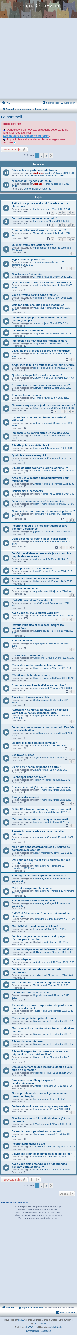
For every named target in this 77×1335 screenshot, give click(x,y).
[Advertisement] (38, 58)
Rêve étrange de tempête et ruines (34, 1018)
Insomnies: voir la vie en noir (30, 992)
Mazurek (37, 822)
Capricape (38, 643)
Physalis (37, 995)
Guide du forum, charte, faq (37, 188)
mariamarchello (41, 285)
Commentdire (40, 1134)
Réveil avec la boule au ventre (31, 675)
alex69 (36, 745)
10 (73, 411)
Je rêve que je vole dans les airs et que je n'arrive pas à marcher (38, 938)
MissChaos (39, 1073)
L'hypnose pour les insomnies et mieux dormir (42, 1153)
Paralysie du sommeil (25, 797)
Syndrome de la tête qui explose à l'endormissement (33, 1081)
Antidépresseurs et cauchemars (32, 568)
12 (64, 212)
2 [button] (41, 155)
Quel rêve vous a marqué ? (29, 455)
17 (64, 239)
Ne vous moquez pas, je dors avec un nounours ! (43, 405)
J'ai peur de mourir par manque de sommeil (40, 819)
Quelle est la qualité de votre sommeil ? (37, 375)
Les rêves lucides (23, 754)
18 (60, 225)
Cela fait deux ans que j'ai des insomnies (38, 305)
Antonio (37, 423)
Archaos (38, 173)
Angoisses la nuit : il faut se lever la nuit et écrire (43, 365)
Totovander (39, 233)
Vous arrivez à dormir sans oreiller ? (35, 294)
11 (60, 212)
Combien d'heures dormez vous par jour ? (39, 230)
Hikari (36, 504)
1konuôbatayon (41, 262)
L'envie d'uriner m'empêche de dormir (36, 767)
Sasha (36, 700)
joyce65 (37, 531)
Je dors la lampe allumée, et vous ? (34, 742)
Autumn (37, 378)
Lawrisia (37, 1109)
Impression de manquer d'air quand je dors (39, 340)
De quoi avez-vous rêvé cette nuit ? (34, 218)
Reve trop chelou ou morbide (30, 697)
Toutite (36, 985)
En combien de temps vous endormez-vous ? (41, 385)
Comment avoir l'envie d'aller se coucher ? (39, 685)
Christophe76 (40, 658)
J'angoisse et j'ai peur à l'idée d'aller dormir (40, 538)
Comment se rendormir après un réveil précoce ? (43, 511)
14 (73, 212)
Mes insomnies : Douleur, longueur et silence (41, 982)
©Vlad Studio (56, 1327)
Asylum (37, 757)
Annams (37, 323)
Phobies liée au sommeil (27, 395)
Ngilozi (36, 581)
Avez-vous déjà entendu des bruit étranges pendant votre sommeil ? (39, 1165)
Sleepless (38, 812)
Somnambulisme (22, 640)
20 (69, 225)
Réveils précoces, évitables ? (30, 445)
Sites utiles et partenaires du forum (34, 170)
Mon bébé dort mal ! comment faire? (35, 926)
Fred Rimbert (40, 1324)
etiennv (37, 780)
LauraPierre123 (41, 631)
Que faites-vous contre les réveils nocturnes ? (41, 282)
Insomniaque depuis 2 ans (29, 1143)
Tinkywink (38, 1146)
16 (60, 239)
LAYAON (37, 1124)
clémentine (38, 297)
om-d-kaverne (40, 733)
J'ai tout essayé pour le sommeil (32, 888)
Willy (35, 333)
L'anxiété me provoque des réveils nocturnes (41, 350)
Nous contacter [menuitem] (65, 1312)
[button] (51, 155)
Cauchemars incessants (27, 491)
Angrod (37, 591)
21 (73, 225)
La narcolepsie (21, 959)
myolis (36, 975)
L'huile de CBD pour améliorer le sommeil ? (40, 467)
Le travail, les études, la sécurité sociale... (45, 175)
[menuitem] (6, 102)
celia (35, 688)
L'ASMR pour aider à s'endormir (32, 600)
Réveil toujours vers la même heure (34, 900)
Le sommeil (11, 117)
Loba (35, 852)
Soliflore (37, 952)
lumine (36, 209)
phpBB (21, 1320)
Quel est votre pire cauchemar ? (32, 244)
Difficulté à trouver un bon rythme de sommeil (41, 809)
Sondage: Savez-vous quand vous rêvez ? (39, 875)
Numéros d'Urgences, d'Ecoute (32, 181)
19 (64, 225)
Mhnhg (36, 408)
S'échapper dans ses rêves (29, 777)
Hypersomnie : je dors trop (29, 259)
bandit (36, 615)
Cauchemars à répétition (27, 274)
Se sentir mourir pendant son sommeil (36, 1131)
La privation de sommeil (27, 330)
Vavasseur (38, 308)
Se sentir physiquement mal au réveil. (36, 578)
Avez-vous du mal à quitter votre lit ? (35, 612)
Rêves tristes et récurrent (28, 1041)
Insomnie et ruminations (27, 655)
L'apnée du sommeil (25, 588)
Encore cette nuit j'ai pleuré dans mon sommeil (42, 787)
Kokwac (37, 388)
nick (35, 559)
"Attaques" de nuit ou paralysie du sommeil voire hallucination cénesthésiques (40, 711)
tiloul (35, 448)
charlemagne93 (41, 458)
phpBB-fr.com (31, 1327)
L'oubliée (38, 571)
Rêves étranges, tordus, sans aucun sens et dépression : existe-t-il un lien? (40, 1053)
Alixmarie (38, 277)
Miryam (37, 1099)
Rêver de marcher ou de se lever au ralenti (39, 665)
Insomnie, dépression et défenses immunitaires (42, 949)
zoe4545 (37, 603)
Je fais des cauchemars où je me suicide (38, 501)
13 (69, 212)
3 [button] (46, 155)
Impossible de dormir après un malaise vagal (40, 432)
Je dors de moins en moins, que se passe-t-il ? (42, 1106)
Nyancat (37, 1021)
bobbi (36, 353)
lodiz (35, 221)
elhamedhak (39, 247)
